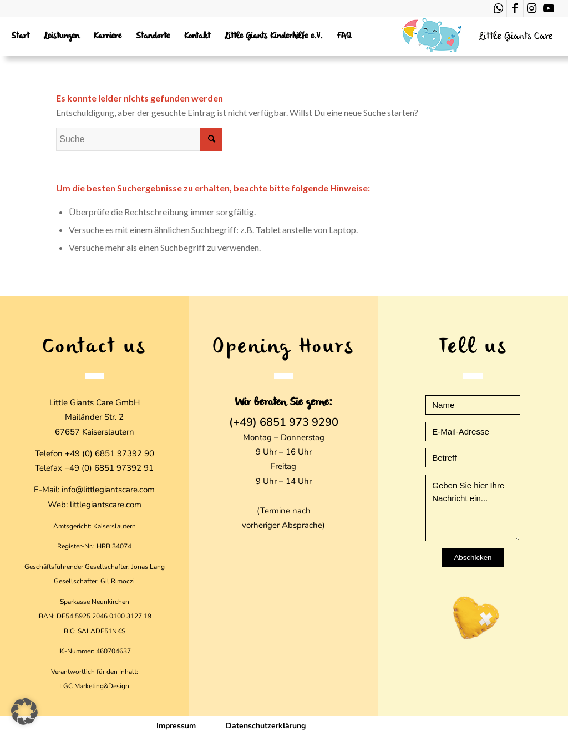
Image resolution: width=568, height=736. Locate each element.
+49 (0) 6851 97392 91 (109, 467)
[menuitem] (20, 36)
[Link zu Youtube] (548, 8)
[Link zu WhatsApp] (498, 8)
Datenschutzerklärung (266, 725)
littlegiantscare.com (105, 504)
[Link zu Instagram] (532, 8)
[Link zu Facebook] (515, 8)
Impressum (176, 725)
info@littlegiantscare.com (108, 489)
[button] (24, 711)
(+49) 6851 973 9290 (283, 422)
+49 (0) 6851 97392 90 (109, 453)
